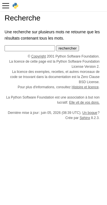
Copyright (38, 56)
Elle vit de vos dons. (84, 102)
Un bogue (89, 113)
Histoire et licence (85, 87)
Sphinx (85, 118)
